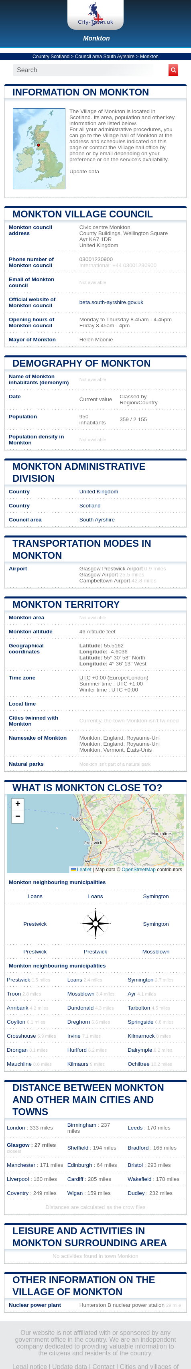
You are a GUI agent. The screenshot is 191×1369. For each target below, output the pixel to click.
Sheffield (78, 1148)
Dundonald (80, 1008)
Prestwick (35, 924)
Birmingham (82, 1125)
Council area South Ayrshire (105, 56)
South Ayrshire (97, 520)
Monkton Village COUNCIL (82, 214)
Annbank (17, 1008)
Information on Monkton (80, 92)
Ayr (132, 994)
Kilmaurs (78, 1064)
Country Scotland (51, 56)
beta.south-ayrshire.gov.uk (111, 302)
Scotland (90, 506)
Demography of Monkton (81, 363)
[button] (18, 805)
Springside (140, 1022)
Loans (35, 896)
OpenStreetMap (139, 869)
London (16, 1128)
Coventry (17, 1193)
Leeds (135, 1128)
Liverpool (18, 1179)
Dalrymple (140, 1050)
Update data (84, 171)
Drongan (17, 1050)
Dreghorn (78, 1022)
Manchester (21, 1165)
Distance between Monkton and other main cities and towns (88, 1099)
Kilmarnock (141, 1036)
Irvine (74, 1036)
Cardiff (75, 1179)
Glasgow (18, 1145)
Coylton (16, 1022)
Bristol (135, 1165)
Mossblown (156, 952)
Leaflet (81, 869)
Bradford (138, 1148)
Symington (156, 896)
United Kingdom (98, 492)
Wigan (75, 1193)
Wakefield (139, 1179)
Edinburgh (79, 1165)
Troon (14, 994)
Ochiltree (138, 1064)
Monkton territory (66, 604)
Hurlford (77, 1050)
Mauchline (19, 1064)
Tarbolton (139, 1008)
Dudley (136, 1193)
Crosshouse (21, 1036)
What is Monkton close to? (87, 787)
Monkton (96, 38)
